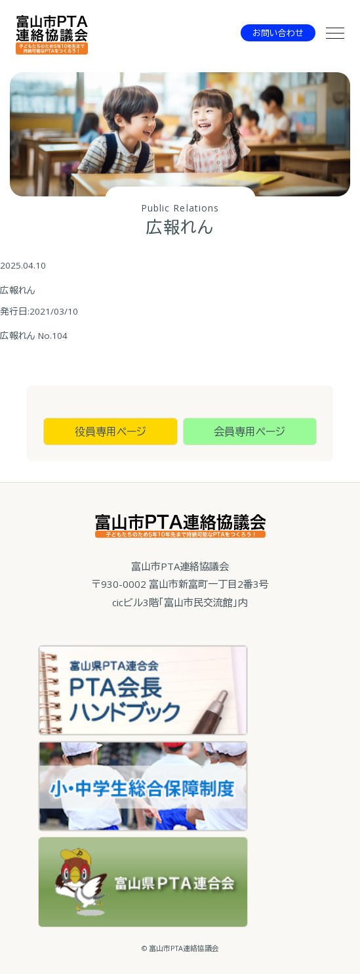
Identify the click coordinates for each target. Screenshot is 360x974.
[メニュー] (335, 33)
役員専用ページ (110, 431)
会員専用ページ (249, 431)
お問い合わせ (278, 33)
